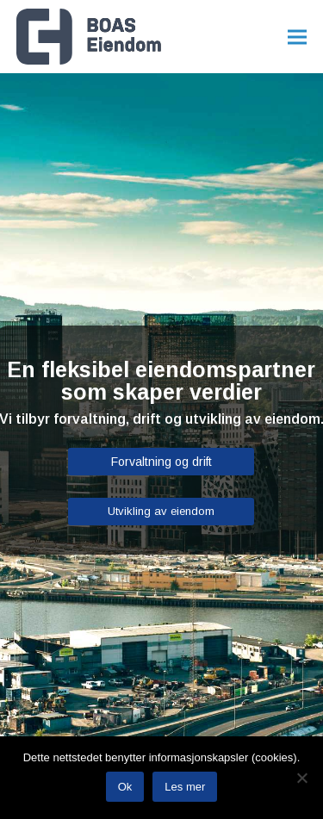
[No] (301, 777)
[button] (297, 36)
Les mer (185, 786)
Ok (125, 786)
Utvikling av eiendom (161, 511)
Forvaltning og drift (161, 461)
